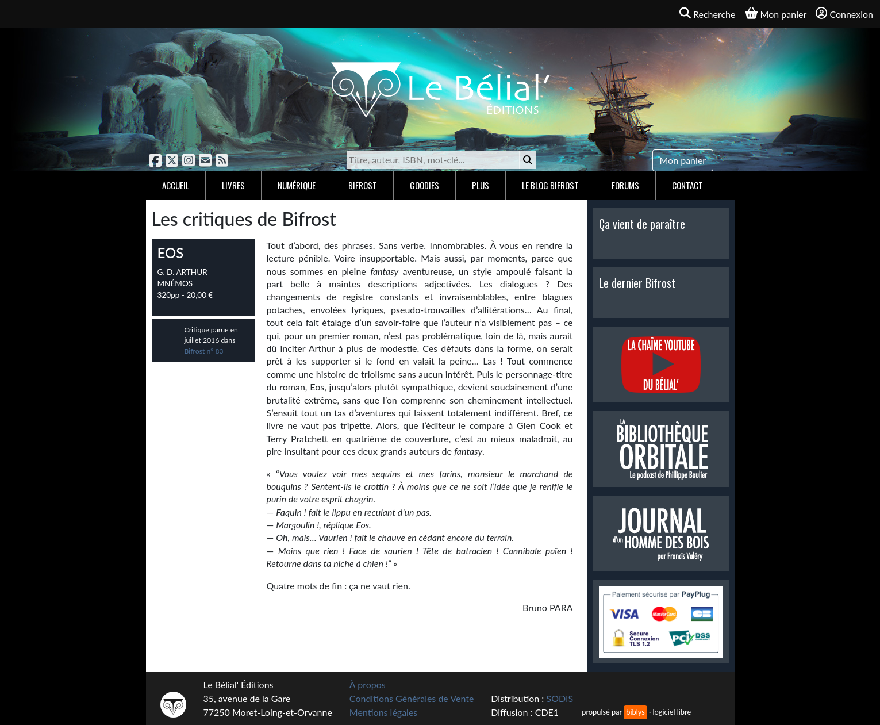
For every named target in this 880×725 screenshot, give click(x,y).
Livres (233, 185)
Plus (480, 185)
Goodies (424, 185)
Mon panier (683, 160)
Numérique (297, 185)
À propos (367, 684)
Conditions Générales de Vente (411, 698)
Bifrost (362, 185)
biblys (635, 711)
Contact (687, 185)
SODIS (559, 698)
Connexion (844, 13)
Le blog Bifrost (550, 185)
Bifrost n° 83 (204, 351)
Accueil (175, 185)
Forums (625, 185)
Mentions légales (383, 712)
